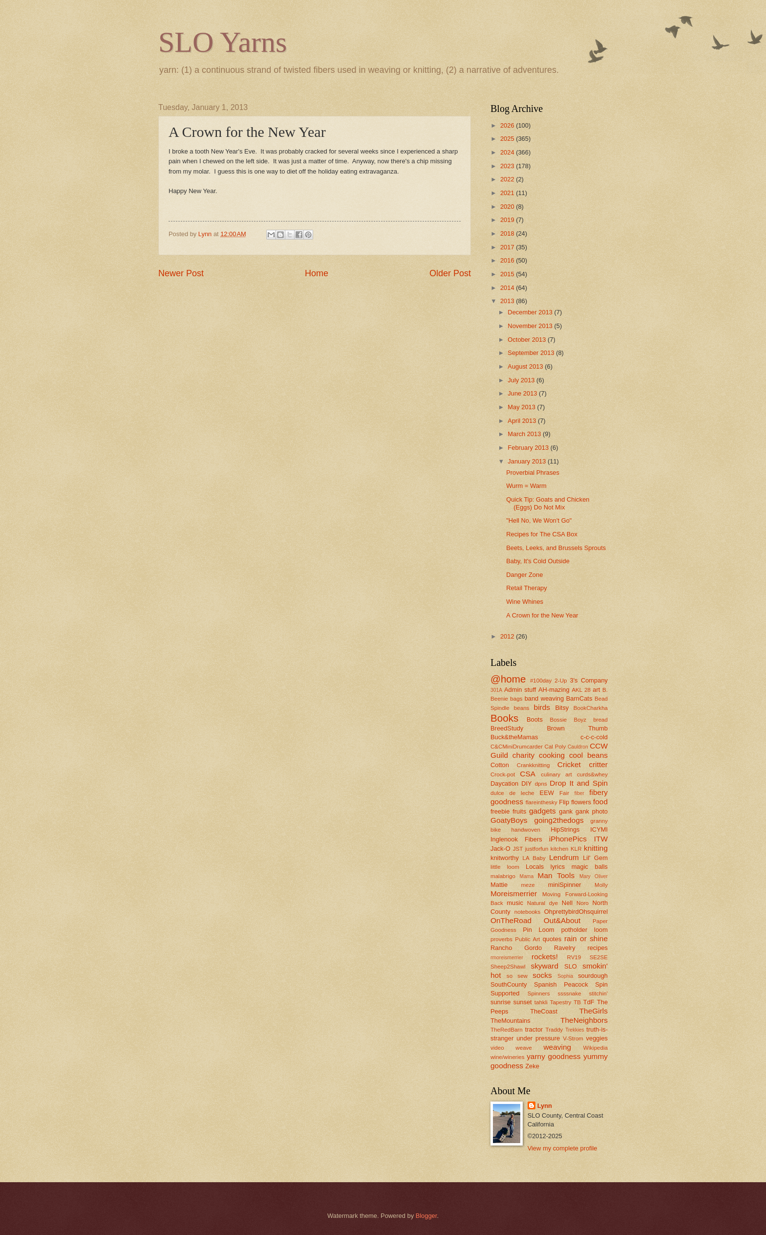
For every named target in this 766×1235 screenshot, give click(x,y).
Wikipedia (595, 1048)
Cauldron (578, 747)
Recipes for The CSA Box (541, 534)
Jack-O (500, 848)
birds (542, 707)
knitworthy (504, 857)
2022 (508, 179)
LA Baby (534, 858)
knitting (596, 848)
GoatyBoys (509, 820)
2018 (508, 233)
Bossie (558, 720)
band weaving (544, 698)
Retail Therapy (526, 588)
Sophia (565, 976)
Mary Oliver (593, 876)
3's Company (589, 680)
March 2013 (525, 434)
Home (316, 273)
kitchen (560, 849)
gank (566, 811)
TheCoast (543, 1011)
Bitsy (562, 707)
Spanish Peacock (561, 984)
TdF (589, 1002)
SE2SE (599, 957)
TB (577, 1002)
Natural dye (542, 903)
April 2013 (523, 420)
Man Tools (556, 875)
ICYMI (599, 829)
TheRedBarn (506, 1030)
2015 (508, 274)
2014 (508, 287)
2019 (508, 219)
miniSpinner (564, 884)
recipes (597, 947)
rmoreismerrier (506, 957)
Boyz (580, 720)
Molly (601, 885)
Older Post (450, 273)
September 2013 (532, 352)
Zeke (532, 1066)
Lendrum (564, 857)
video (497, 1048)
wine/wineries (507, 1057)
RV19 (574, 957)
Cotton (499, 765)
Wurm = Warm (526, 485)
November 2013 (531, 326)
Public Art (527, 939)
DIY (526, 783)
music (515, 902)
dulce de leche (512, 793)
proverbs (501, 939)
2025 (508, 138)
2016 (508, 260)
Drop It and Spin (579, 783)
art (596, 689)
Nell (567, 902)
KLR (576, 849)
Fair (564, 793)
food (600, 801)
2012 (508, 636)
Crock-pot (502, 774)
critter (598, 764)
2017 (508, 247)
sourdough (593, 975)
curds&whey (592, 774)
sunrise (500, 1002)
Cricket (569, 764)
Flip (564, 802)
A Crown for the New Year (542, 615)
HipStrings (565, 829)
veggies (597, 1038)
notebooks (527, 912)
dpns (541, 784)
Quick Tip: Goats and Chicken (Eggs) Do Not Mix (547, 503)
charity (523, 755)
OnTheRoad (511, 920)
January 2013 (528, 461)
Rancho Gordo (516, 947)
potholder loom (584, 929)
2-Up (560, 681)
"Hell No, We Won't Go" (539, 520)
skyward (544, 966)
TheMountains (510, 1020)
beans (522, 708)
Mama (527, 876)
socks (542, 975)
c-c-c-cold (594, 737)
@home (508, 678)
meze (527, 885)
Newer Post (181, 273)
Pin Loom (538, 929)
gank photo (591, 811)
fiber (579, 793)
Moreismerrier (513, 893)
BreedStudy (506, 728)
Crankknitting (533, 765)
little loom (504, 867)
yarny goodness (553, 1056)
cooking (552, 755)
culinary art (556, 774)
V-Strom (573, 1038)
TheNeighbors (584, 1020)
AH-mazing (554, 689)
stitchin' (598, 993)
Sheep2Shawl (507, 967)
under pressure (538, 1038)
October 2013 (528, 339)
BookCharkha (591, 708)
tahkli (541, 1002)
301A (496, 690)
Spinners (539, 993)
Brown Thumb (577, 728)
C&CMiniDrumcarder (516, 747)
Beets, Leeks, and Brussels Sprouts (556, 547)
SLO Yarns (222, 42)
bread (600, 720)
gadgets (542, 811)
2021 (508, 193)
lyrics (558, 866)
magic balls (590, 866)
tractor (534, 1029)
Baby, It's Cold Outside (538, 561)
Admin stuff (520, 689)
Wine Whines (524, 601)
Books (504, 718)
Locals (535, 866)
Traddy (554, 1030)
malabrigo (502, 876)
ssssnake (569, 993)
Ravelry (564, 947)
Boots (535, 719)
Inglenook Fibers (516, 839)
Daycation (504, 783)
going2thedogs (558, 820)
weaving (557, 1047)
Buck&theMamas (514, 737)
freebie (500, 811)
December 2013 (531, 312)
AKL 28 (581, 690)
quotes (552, 939)
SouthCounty (508, 984)
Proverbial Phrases (532, 472)
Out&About (562, 920)
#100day (541, 681)
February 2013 (529, 447)
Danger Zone (524, 574)
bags (516, 699)
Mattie (499, 884)
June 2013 (523, 393)
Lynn (544, 1105)
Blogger (426, 1215)
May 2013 (522, 407)
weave (523, 1048)
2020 (508, 206)
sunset (522, 1002)
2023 (508, 166)
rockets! (545, 956)
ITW (601, 839)
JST (518, 849)
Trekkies (574, 1030)
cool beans (588, 755)
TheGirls (593, 1011)
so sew (517, 976)
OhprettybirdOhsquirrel (576, 911)
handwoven (525, 830)
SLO (570, 966)
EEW (547, 792)
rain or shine (586, 938)
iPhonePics (568, 839)
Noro (582, 903)
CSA (527, 774)
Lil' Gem (595, 857)
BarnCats (579, 698)
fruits (519, 811)
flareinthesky (541, 802)
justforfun (537, 849)
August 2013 (526, 366)
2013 (508, 301)
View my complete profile (562, 1148)
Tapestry (561, 1002)
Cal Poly (555, 747)
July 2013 (522, 380)
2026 (508, 125)
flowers (581, 802)
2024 (508, 152)
